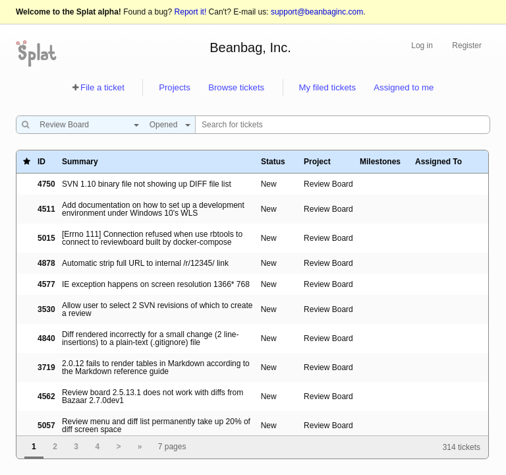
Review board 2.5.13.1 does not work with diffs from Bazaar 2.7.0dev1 (152, 396)
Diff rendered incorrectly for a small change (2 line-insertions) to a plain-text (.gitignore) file (150, 338)
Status (273, 161)
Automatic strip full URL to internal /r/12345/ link (145, 263)
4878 (46, 263)
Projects (174, 87)
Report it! (191, 11)
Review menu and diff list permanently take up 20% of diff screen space (156, 425)
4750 (46, 184)
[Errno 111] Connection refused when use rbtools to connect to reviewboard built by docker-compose (152, 238)
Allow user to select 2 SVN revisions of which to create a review (157, 309)
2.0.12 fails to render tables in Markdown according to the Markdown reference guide (156, 367)
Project (317, 161)
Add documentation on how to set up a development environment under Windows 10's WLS (153, 209)
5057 (46, 425)
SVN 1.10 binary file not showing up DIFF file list (146, 184)
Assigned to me (404, 87)
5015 (46, 238)
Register (467, 45)
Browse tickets (236, 87)
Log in (422, 45)
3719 (46, 367)
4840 (46, 338)
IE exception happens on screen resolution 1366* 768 (156, 284)
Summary (80, 161)
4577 (46, 284)
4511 (46, 209)
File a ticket (102, 87)
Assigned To (438, 161)
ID (41, 161)
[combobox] (86, 124)
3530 (46, 309)
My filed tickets (327, 87)
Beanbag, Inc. (250, 47)
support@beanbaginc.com (317, 11)
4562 (46, 396)
